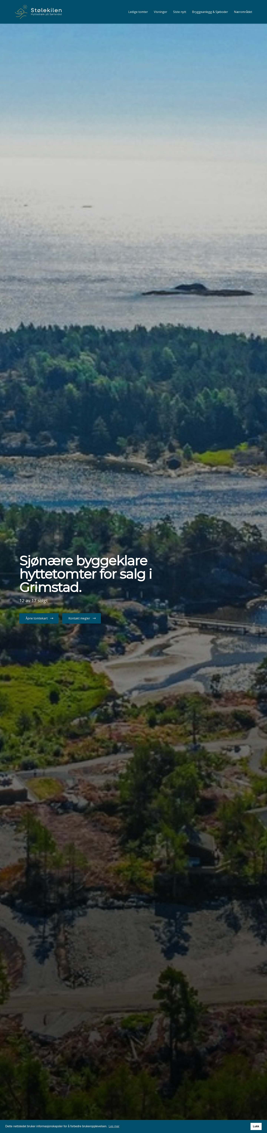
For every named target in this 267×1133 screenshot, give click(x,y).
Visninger (160, 12)
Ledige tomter (138, 12)
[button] (38, 618)
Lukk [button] (256, 1126)
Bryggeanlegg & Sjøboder (210, 12)
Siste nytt (179, 12)
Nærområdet (243, 12)
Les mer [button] (114, 1126)
